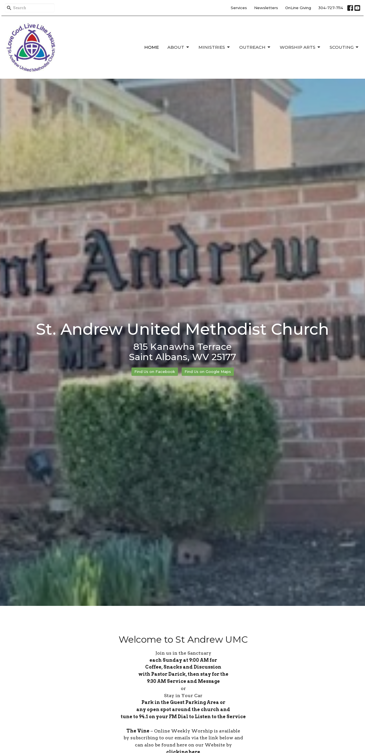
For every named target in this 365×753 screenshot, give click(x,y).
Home (151, 47)
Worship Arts (300, 47)
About (178, 47)
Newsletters (266, 7)
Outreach (255, 47)
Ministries (214, 47)
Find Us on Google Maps (207, 371)
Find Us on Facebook (154, 371)
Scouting (344, 47)
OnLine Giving (298, 7)
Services (239, 7)
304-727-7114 (330, 7)
